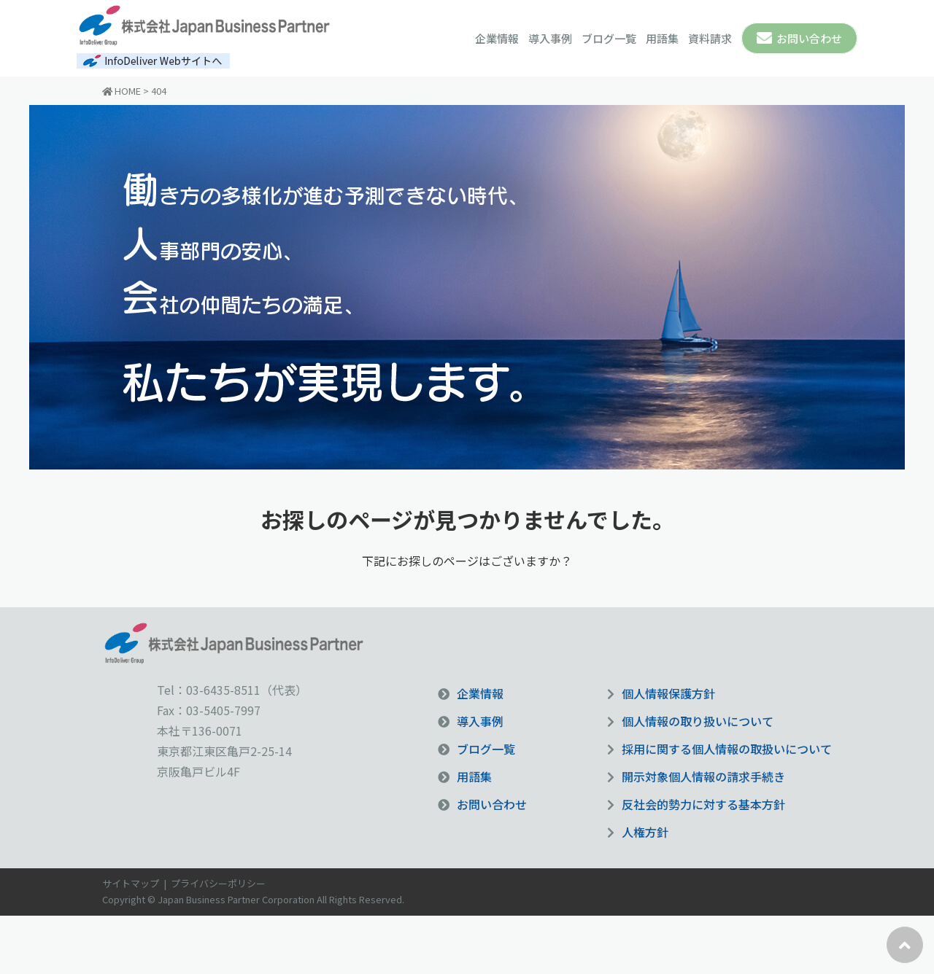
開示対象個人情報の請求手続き (703, 776)
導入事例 (550, 38)
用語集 (662, 38)
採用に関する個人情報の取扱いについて (727, 748)
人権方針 (645, 832)
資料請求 (710, 38)
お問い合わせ (809, 38)
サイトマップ (130, 883)
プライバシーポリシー (218, 883)
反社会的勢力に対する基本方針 (703, 804)
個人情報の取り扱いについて (697, 721)
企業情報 (497, 38)
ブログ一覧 (609, 38)
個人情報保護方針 (668, 693)
